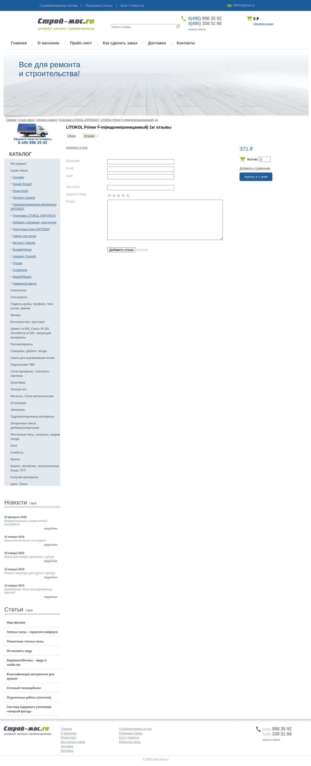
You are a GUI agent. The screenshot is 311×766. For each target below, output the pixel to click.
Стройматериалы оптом (59, 6)
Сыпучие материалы (24, 477)
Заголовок (73, 187)
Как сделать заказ (120, 43)
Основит (18, 177)
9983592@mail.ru (243, 5)
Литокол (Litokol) (24, 197)
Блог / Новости (132, 6)
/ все (32, 503)
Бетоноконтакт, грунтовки (27, 322)
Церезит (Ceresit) (24, 256)
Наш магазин (16, 622)
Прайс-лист (81, 43)
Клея (13, 445)
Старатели (20, 270)
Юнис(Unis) (20, 191)
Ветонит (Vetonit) (24, 243)
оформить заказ (263, 23)
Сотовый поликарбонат (24, 688)
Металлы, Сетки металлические (32, 396)
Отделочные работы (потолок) (29, 697)
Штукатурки (18, 403)
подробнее (50, 528)
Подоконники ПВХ (22, 364)
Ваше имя (73, 161)
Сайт (69, 176)
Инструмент (18, 163)
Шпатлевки (17, 382)
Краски (15, 459)
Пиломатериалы (21, 344)
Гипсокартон (18, 297)
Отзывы (89, 136)
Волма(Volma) (22, 249)
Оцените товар (76, 194)
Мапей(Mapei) (22, 277)
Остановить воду (19, 651)
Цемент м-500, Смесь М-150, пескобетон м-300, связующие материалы (30, 333)
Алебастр (16, 452)
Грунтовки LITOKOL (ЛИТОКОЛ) (34, 215)
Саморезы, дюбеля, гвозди (28, 351)
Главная (19, 43)
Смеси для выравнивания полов (32, 358)
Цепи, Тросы (18, 484)
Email (69, 168)
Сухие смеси (19, 170)
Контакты (186, 43)
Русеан (18, 263)
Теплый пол (18, 389)
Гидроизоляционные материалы (32, 416)
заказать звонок (197, 29)
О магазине (48, 43)
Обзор (71, 136)
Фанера (15, 315)
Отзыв (70, 201)
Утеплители (18, 290)
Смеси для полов (24, 236)
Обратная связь (129, 742)
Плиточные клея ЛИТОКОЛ (31, 229)
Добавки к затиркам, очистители (34, 222)
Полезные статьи (98, 6)
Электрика (17, 410)
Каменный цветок (24, 283)
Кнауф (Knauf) (22, 184)
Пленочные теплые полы (25, 641)
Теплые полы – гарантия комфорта (32, 632)
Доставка (157, 43)
